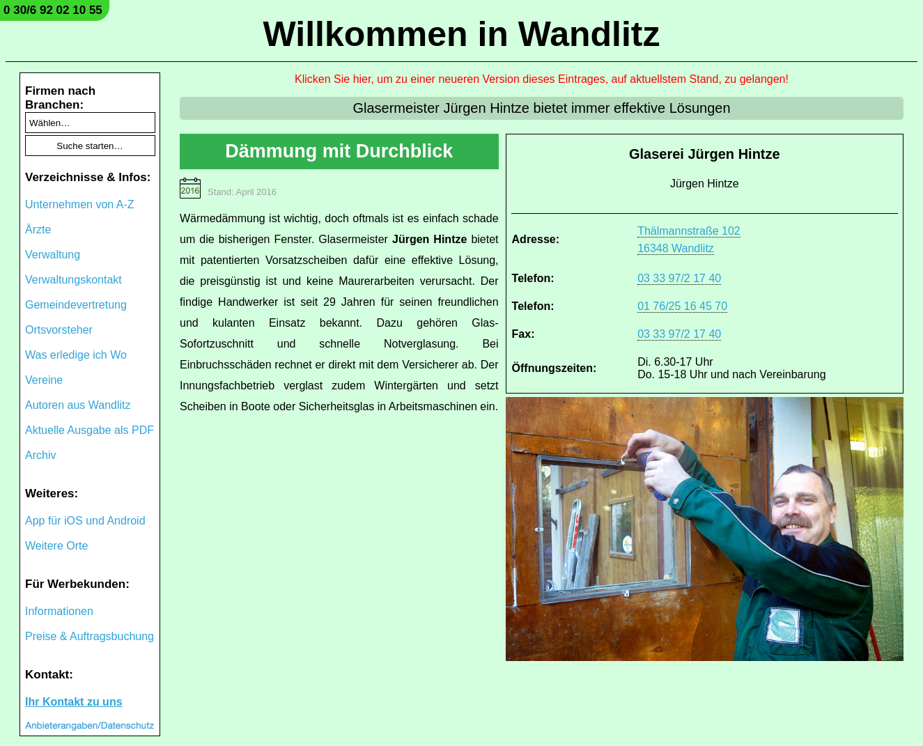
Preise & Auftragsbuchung (89, 636)
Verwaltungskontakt (73, 280)
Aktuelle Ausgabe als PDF (89, 430)
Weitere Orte (56, 546)
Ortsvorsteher (59, 330)
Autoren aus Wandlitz (77, 405)
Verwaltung (52, 255)
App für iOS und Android (85, 521)
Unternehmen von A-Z (79, 204)
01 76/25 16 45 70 (682, 306)
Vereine (44, 380)
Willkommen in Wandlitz (461, 34)
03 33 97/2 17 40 (679, 278)
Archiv (40, 455)
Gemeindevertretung (76, 305)
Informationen (59, 611)
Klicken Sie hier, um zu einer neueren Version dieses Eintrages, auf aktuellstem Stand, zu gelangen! (542, 79)
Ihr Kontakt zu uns (74, 702)
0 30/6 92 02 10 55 (52, 10)
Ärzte (38, 229)
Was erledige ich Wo (76, 355)
